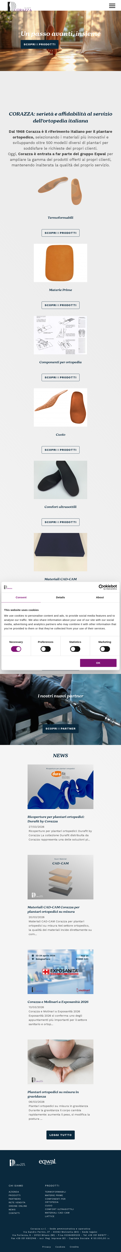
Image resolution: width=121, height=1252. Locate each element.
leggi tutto (60, 1135)
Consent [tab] (21, 597)
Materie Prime (54, 1195)
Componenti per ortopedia (55, 1200)
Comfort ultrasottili (59, 1209)
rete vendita (17, 1202)
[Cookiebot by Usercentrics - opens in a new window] (101, 587)
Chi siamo (16, 1185)
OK (98, 663)
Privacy (46, 1247)
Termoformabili (55, 1192)
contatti (14, 1213)
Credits (74, 1247)
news (12, 1209)
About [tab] (100, 597)
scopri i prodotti (61, 233)
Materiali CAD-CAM (57, 1213)
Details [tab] (60, 597)
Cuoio (48, 1205)
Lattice (49, 1216)
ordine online (18, 1206)
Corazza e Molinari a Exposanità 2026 (58, 1002)
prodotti (15, 1195)
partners (15, 1199)
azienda (14, 1192)
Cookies (60, 1247)
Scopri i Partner (61, 728)
